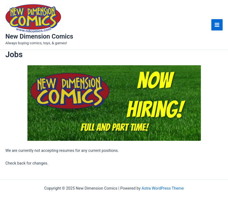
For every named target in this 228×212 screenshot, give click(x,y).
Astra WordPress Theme (162, 188)
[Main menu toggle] (217, 24)
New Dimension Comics (39, 36)
